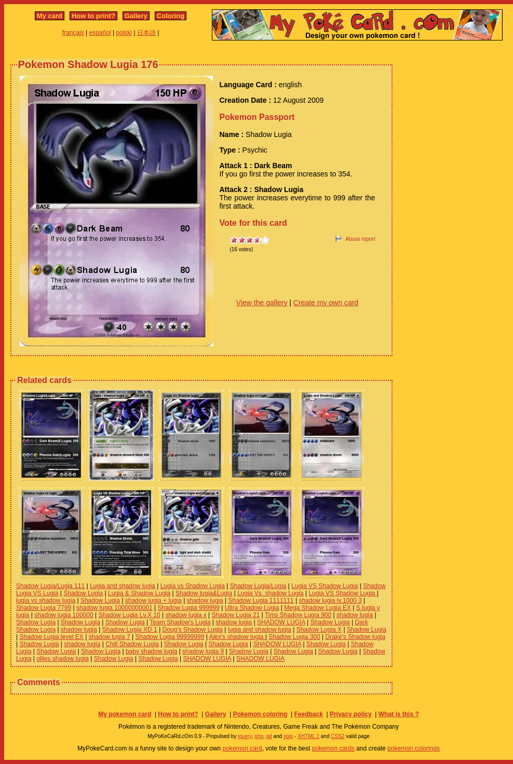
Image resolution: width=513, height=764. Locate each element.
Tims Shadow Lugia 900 (298, 615)
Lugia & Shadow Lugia (139, 593)
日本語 (146, 32)
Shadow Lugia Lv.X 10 (129, 615)
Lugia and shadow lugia (122, 586)
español (100, 32)
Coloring (170, 16)
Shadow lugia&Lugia (204, 593)
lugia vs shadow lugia (45, 600)
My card (49, 16)
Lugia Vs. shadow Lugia (270, 593)
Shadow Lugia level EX (51, 636)
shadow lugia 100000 (63, 615)
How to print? (93, 16)
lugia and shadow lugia (259, 629)
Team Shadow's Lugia (180, 622)
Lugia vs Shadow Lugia (192, 586)
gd (269, 736)
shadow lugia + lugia (153, 600)
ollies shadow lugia (62, 658)
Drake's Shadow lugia (355, 636)
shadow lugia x (185, 615)
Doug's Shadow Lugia (193, 629)
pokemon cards (333, 748)
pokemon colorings (413, 748)
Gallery (136, 16)
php (258, 736)
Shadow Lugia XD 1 (129, 629)
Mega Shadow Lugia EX (317, 607)
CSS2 (337, 736)
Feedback (308, 714)
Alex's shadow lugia (237, 636)
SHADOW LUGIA (281, 622)
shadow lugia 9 (203, 651)
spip (288, 736)
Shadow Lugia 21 (236, 615)
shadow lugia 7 (109, 636)
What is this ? (399, 714)
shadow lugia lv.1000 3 (330, 600)
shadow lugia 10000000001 (114, 607)
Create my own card (325, 302)
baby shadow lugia (151, 651)
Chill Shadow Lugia (132, 644)
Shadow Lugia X (319, 629)
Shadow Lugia (83, 593)
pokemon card (242, 748)
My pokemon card (124, 714)
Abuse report (360, 239)
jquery (245, 736)
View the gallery (262, 302)
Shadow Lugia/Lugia (258, 586)
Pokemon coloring (260, 714)
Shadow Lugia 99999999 (170, 636)
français (73, 32)
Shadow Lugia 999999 (188, 607)
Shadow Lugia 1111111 (260, 600)
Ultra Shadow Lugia (252, 607)
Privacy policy (351, 714)
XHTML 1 (308, 736)
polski (124, 32)
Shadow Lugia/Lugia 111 (50, 586)
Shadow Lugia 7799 (43, 607)
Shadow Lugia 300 (294, 636)
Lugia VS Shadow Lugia (324, 586)
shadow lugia (205, 600)
